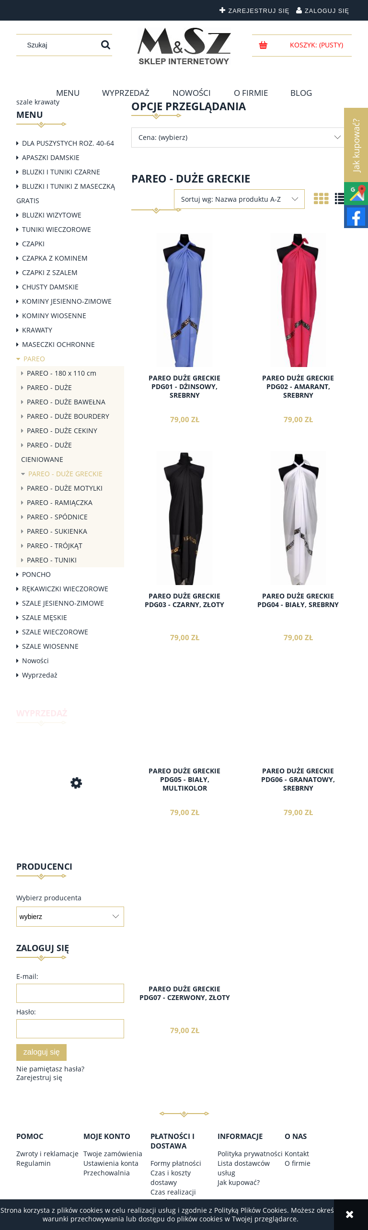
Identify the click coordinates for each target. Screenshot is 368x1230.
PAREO (34, 358)
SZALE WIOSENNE (50, 646)
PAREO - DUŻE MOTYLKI (65, 488)
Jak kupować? (239, 1182)
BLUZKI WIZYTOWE (51, 214)
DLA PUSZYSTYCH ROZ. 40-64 (68, 143)
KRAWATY (37, 329)
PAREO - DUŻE (49, 387)
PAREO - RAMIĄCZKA (59, 502)
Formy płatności (175, 1163)
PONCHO (36, 574)
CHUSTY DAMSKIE (50, 286)
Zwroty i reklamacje (47, 1153)
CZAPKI (33, 243)
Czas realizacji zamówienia (173, 1196)
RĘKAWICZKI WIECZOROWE (65, 588)
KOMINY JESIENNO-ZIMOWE (67, 301)
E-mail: (27, 976)
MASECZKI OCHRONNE (58, 344)
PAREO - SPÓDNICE (57, 516)
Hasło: (26, 1011)
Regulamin (33, 1163)
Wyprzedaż (40, 674)
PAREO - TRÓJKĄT (54, 545)
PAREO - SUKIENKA (57, 531)
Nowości (35, 660)
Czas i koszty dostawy (170, 1177)
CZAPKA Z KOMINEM (55, 258)
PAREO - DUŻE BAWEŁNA (66, 401)
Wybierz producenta (48, 898)
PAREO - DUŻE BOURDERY (68, 416)
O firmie (297, 1163)
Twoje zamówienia (112, 1153)
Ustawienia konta (110, 1163)
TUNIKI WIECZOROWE (56, 229)
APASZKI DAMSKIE (51, 157)
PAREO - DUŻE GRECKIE (65, 473)
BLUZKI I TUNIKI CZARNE (61, 171)
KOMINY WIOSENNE (54, 315)
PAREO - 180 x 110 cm (61, 373)
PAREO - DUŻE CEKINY (62, 430)
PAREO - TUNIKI (52, 559)
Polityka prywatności (250, 1153)
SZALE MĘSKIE (44, 617)
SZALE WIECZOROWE (55, 631)
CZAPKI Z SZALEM (50, 272)
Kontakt (297, 1153)
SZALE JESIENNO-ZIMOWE (63, 603)
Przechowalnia (106, 1172)
